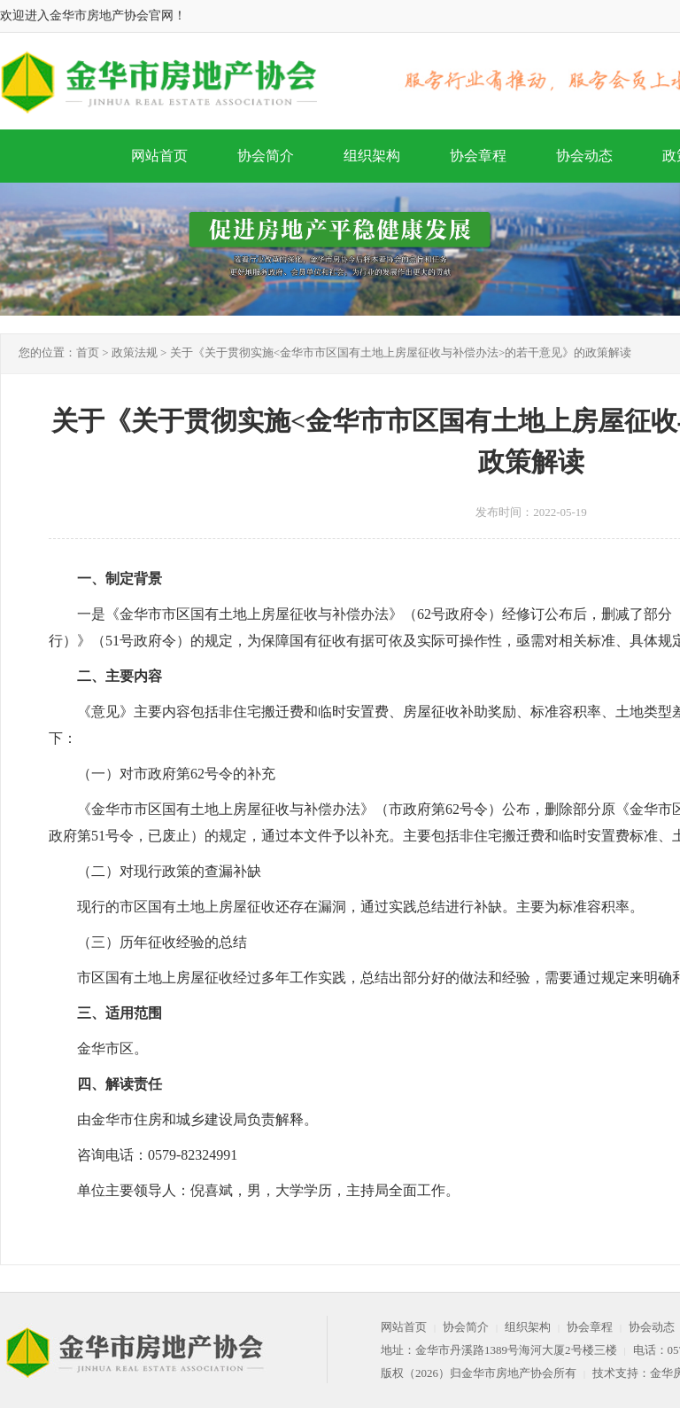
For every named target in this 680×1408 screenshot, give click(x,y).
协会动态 (584, 155)
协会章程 (478, 155)
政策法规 (135, 352)
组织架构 (372, 155)
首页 (87, 352)
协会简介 (265, 155)
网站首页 (159, 155)
